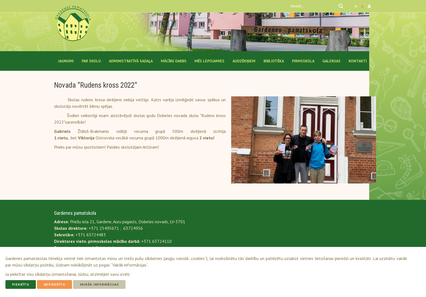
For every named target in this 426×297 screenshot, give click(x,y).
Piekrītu (20, 284)
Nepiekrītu (54, 284)
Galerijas (331, 61)
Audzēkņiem (244, 61)
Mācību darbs (173, 61)
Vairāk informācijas (99, 284)
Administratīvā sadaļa (131, 61)
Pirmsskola (303, 61)
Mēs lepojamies (209, 61)
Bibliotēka (274, 61)
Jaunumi (66, 61)
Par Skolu (91, 61)
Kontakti (358, 61)
